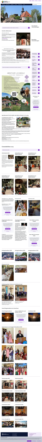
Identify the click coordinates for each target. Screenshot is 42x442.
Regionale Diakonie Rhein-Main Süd (34, 72)
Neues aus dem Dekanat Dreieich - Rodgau (34, 64)
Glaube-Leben (8, 4)
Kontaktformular (5, 38)
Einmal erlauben (36, 105)
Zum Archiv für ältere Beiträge (34, 93)
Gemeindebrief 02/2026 (34, 60)
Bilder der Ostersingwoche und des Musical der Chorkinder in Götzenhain (12, 67)
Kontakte (33, 0)
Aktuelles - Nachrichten (33, 56)
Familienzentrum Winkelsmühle (34, 76)
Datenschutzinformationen (23, 439)
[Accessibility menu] (30, 0)
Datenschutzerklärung (6, 214)
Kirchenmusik (20, 4)
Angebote (12, 4)
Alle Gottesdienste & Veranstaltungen (34, 54)
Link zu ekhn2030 (14, 435)
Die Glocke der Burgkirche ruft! (34, 90)
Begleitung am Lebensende (34, 83)
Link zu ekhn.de (14, 434)
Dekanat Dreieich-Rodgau (34, 68)
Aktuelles (39, 0)
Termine (36, 0)
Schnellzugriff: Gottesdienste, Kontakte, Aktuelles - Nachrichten (10, 27)
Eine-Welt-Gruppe (34, 87)
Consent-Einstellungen (35, 109)
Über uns (3, 4)
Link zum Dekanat (14, 433)
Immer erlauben (36, 107)
